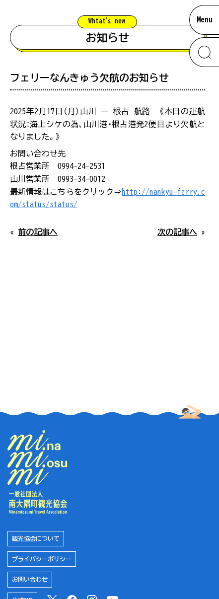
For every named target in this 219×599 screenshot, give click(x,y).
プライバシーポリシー (42, 559)
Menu (205, 19)
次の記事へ (177, 232)
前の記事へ (38, 232)
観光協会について (36, 538)
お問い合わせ (30, 579)
